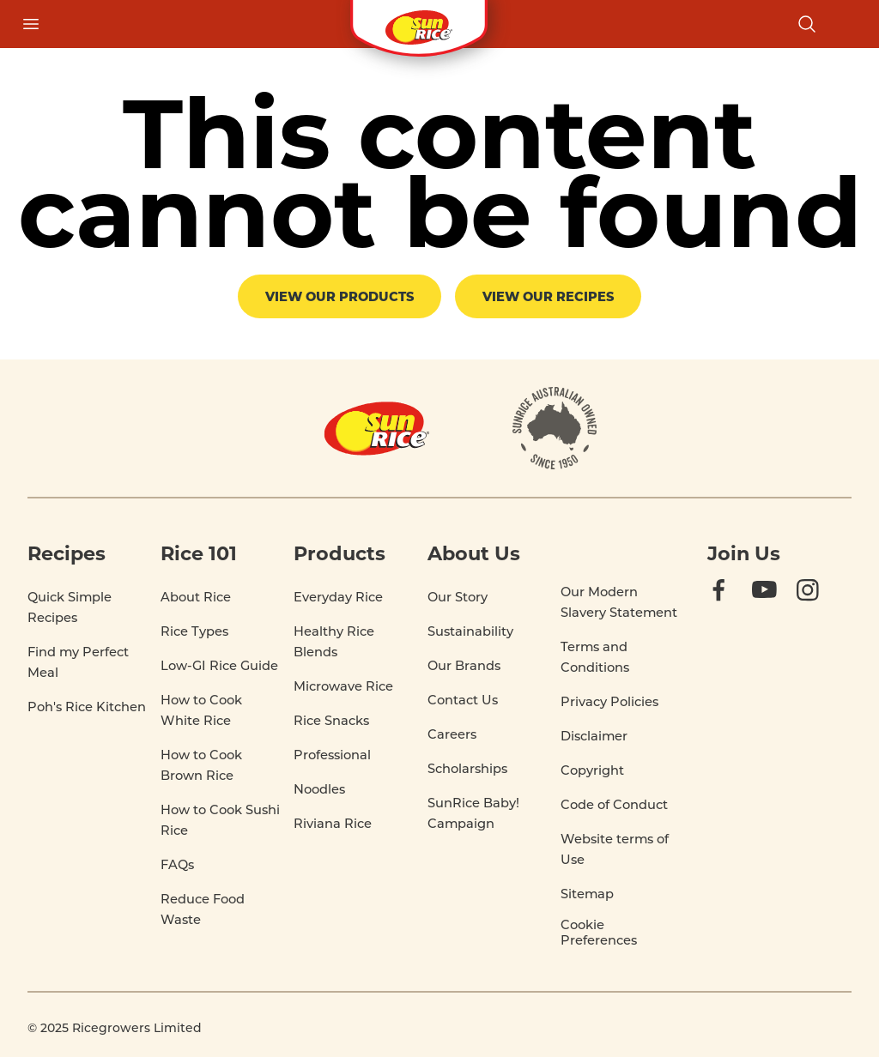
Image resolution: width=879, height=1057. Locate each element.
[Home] (377, 428)
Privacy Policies (609, 701)
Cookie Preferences (599, 933)
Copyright (592, 770)
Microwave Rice (343, 686)
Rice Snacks (331, 720)
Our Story (457, 597)
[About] (554, 428)
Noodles (319, 789)
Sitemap (587, 893)
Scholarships (467, 768)
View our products (339, 296)
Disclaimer (594, 736)
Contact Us (462, 700)
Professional (332, 754)
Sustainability (470, 631)
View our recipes (548, 296)
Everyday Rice (338, 597)
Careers (451, 734)
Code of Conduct (614, 804)
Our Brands (463, 665)
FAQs (177, 864)
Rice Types (194, 631)
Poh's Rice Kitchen (86, 706)
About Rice (196, 597)
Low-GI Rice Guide (219, 665)
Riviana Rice (333, 823)
